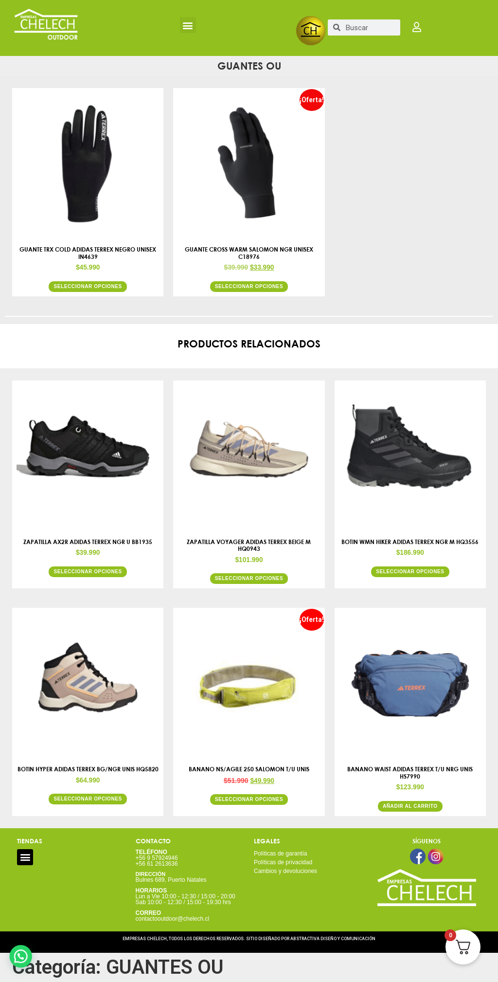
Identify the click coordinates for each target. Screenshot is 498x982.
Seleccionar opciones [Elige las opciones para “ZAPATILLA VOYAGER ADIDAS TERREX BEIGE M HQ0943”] (249, 578)
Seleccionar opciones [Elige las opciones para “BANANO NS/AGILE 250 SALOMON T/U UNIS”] (249, 799)
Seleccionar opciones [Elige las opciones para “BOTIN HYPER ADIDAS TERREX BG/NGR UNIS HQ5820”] (87, 798)
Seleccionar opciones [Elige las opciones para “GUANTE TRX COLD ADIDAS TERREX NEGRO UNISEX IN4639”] (87, 286)
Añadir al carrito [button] (410, 806)
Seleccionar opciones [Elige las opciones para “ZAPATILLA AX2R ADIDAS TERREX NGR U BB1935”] (87, 571)
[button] (188, 25)
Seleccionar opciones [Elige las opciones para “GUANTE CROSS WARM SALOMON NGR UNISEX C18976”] (249, 286)
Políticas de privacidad (283, 862)
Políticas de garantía (280, 853)
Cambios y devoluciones (285, 871)
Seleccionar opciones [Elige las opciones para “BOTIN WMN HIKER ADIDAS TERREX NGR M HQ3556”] (410, 571)
